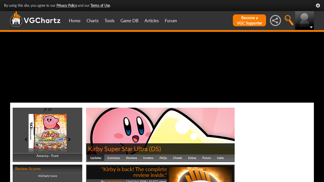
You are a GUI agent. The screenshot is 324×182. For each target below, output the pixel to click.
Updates (95, 158)
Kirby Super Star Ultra (118, 148)
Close (318, 6)
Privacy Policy (66, 5)
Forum (171, 20)
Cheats (177, 158)
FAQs (163, 158)
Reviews (131, 158)
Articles (152, 20)
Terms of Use (100, 5)
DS (155, 148)
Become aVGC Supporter (249, 20)
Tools (109, 20)
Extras (192, 158)
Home (74, 20)
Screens (148, 158)
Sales (220, 158)
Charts (92, 20)
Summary (113, 158)
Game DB (129, 20)
